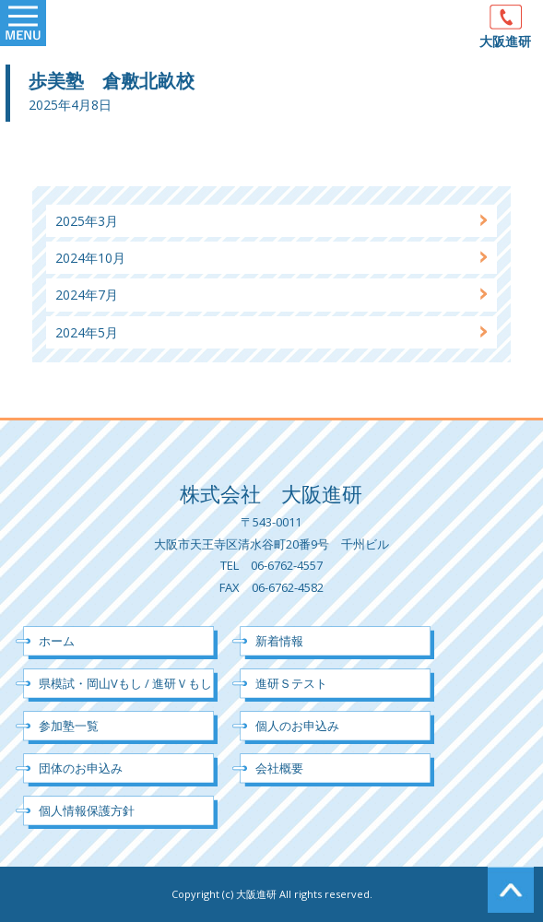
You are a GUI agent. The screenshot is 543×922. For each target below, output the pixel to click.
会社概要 (279, 768)
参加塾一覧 (69, 725)
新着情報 (279, 640)
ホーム (57, 640)
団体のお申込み (81, 768)
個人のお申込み (297, 725)
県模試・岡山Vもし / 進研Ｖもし (125, 683)
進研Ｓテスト (291, 683)
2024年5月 (86, 332)
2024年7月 (86, 294)
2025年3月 (86, 221)
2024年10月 (90, 257)
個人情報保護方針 (87, 810)
